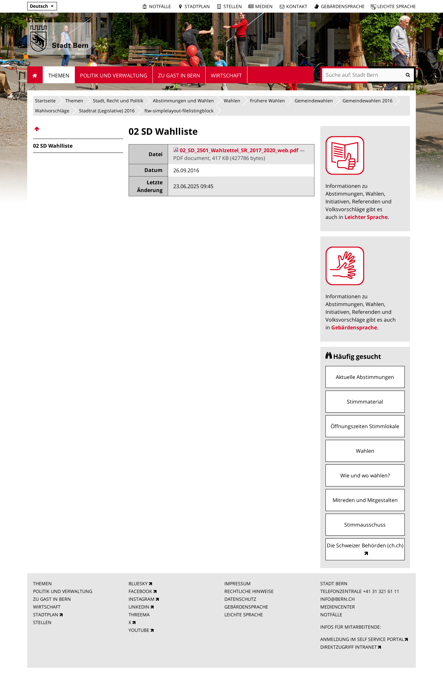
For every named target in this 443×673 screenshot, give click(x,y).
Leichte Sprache (396, 6)
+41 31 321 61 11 (381, 591)
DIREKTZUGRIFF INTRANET (348, 647)
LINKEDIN (139, 607)
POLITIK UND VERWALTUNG (62, 591)
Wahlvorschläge (52, 111)
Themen (74, 100)
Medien (264, 6)
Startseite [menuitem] (35, 74)
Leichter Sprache (366, 217)
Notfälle (160, 6)
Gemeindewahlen (314, 100)
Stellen (232, 6)
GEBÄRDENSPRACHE (246, 607)
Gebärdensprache (343, 6)
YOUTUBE (139, 630)
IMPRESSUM (237, 583)
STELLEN (42, 622)
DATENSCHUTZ (240, 599)
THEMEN (42, 583)
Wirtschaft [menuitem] (226, 75)
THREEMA (139, 614)
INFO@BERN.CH (337, 599)
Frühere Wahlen (267, 100)
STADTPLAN (45, 614)
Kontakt (296, 6)
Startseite (45, 100)
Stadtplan (197, 6)
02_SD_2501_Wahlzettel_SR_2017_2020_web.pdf (236, 150)
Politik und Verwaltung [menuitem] (113, 75)
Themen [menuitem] (58, 75)
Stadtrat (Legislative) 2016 (107, 111)
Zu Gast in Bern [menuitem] (179, 75)
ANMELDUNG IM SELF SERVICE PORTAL (362, 639)
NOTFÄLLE (331, 614)
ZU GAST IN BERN (52, 599)
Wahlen (232, 100)
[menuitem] (78, 129)
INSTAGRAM (141, 599)
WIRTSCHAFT (47, 607)
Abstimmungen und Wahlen (183, 100)
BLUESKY (138, 583)
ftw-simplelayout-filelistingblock (178, 111)
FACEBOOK (140, 591)
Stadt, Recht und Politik (118, 100)
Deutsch (39, 6)
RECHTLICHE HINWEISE (249, 591)
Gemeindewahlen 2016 (367, 100)
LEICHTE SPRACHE (243, 614)
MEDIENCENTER (337, 607)
